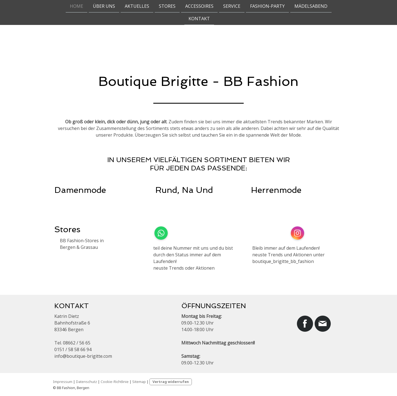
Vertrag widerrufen (170, 381)
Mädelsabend (310, 6)
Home (76, 6)
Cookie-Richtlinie (115, 381)
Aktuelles (137, 6)
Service (231, 6)
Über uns (104, 6)
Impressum (62, 381)
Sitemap (139, 381)
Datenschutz (86, 381)
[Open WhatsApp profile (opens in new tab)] (161, 233)
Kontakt (199, 19)
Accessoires (199, 6)
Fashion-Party (267, 6)
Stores (167, 6)
